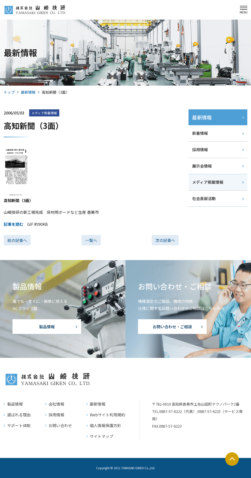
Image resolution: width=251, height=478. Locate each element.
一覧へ (91, 240)
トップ (9, 92)
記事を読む (13, 224)
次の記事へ (165, 240)
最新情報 (28, 92)
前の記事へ (17, 240)
